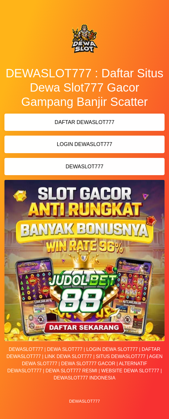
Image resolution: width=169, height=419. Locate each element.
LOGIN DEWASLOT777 (84, 144)
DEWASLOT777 (84, 167)
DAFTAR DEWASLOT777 (84, 122)
